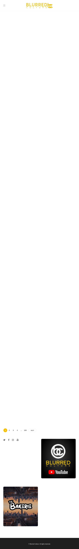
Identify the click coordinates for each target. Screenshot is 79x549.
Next (32, 430)
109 (25, 430)
